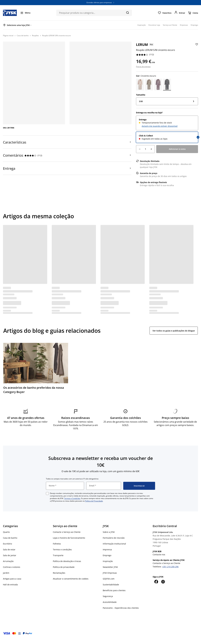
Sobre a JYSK (109, 532)
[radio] (167, 123)
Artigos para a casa (12, 578)
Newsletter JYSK (110, 567)
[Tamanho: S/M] (167, 101)
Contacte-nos (159, 554)
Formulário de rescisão (114, 537)
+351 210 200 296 (170, 566)
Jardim (6, 573)
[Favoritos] (164, 12)
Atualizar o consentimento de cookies (70, 578)
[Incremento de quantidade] (151, 149)
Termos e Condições (72, 498)
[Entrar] (179, 13)
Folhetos (57, 543)
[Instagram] (162, 581)
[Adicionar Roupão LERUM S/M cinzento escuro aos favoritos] (196, 47)
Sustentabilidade (111, 584)
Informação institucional (114, 543)
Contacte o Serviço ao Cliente (66, 532)
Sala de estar (9, 549)
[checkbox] (47, 493)
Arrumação (8, 561)
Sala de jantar (9, 555)
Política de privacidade (63, 567)
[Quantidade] (145, 149)
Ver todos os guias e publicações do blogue (174, 330)
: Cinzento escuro (146, 75)
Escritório (7, 543)
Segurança (108, 596)
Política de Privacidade (94, 501)
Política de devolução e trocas (67, 561)
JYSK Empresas (110, 573)
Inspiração (108, 561)
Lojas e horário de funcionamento (69, 537)
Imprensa (107, 549)
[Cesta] (193, 12)
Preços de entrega (143, 66)
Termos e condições (62, 549)
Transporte (58, 555)
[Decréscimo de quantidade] (139, 149)
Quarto (6, 532)
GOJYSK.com (108, 578)
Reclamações (59, 573)
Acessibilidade (110, 602)
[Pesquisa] (127, 12)
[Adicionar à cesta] (177, 149)
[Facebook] (156, 581)
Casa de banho (10, 537)
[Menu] (25, 12)
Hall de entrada (10, 584)
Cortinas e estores (11, 567)
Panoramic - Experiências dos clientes (121, 608)
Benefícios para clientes (114, 590)
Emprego (107, 555)
